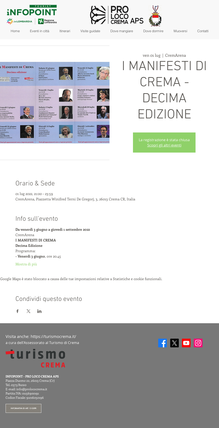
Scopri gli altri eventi (164, 145)
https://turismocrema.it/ (53, 336)
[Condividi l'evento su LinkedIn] (39, 311)
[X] (174, 343)
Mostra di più (26, 264)
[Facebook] (162, 343)
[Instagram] (198, 343)
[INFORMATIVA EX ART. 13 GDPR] (23, 408)
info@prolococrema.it (31, 389)
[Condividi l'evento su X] (28, 311)
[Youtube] (186, 343)
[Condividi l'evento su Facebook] (17, 311)
